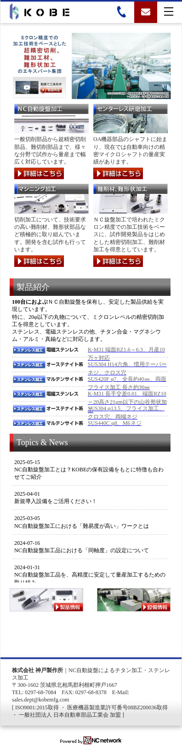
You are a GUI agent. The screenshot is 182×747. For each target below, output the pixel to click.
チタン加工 (128, 670)
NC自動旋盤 (83, 670)
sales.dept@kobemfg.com (40, 699)
